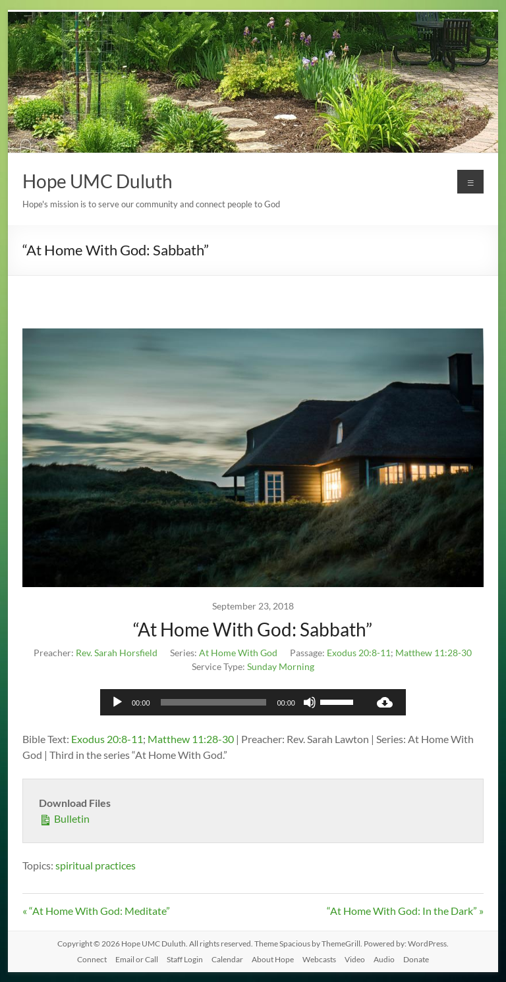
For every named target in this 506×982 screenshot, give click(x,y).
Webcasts (319, 959)
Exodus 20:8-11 (359, 652)
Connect (92, 959)
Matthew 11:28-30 (433, 652)
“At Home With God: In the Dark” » (405, 910)
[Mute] (309, 702)
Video (355, 959)
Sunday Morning (280, 666)
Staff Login (185, 959)
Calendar (227, 959)
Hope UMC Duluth (97, 181)
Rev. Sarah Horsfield (116, 652)
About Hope (273, 959)
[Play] (117, 702)
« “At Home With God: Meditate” (96, 910)
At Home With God (238, 652)
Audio (384, 959)
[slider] (214, 702)
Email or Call (136, 959)
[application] (232, 702)
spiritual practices (95, 865)
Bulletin (64, 818)
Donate (416, 959)
